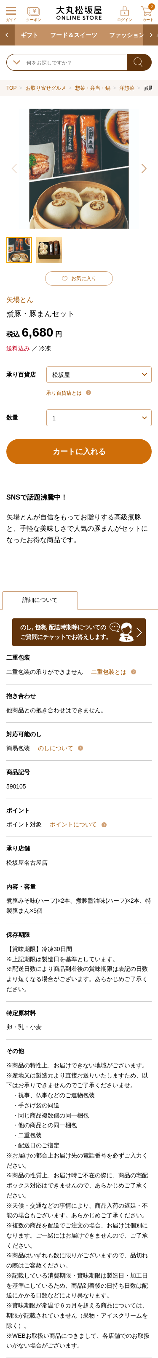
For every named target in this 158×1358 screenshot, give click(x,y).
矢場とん (19, 299)
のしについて (56, 748)
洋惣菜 (126, 88)
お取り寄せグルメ (46, 88)
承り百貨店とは (64, 393)
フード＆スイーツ (73, 35)
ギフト (29, 35)
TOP (11, 88)
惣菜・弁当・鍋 (92, 88)
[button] (143, 169)
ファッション (127, 35)
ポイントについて (74, 824)
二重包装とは (109, 671)
